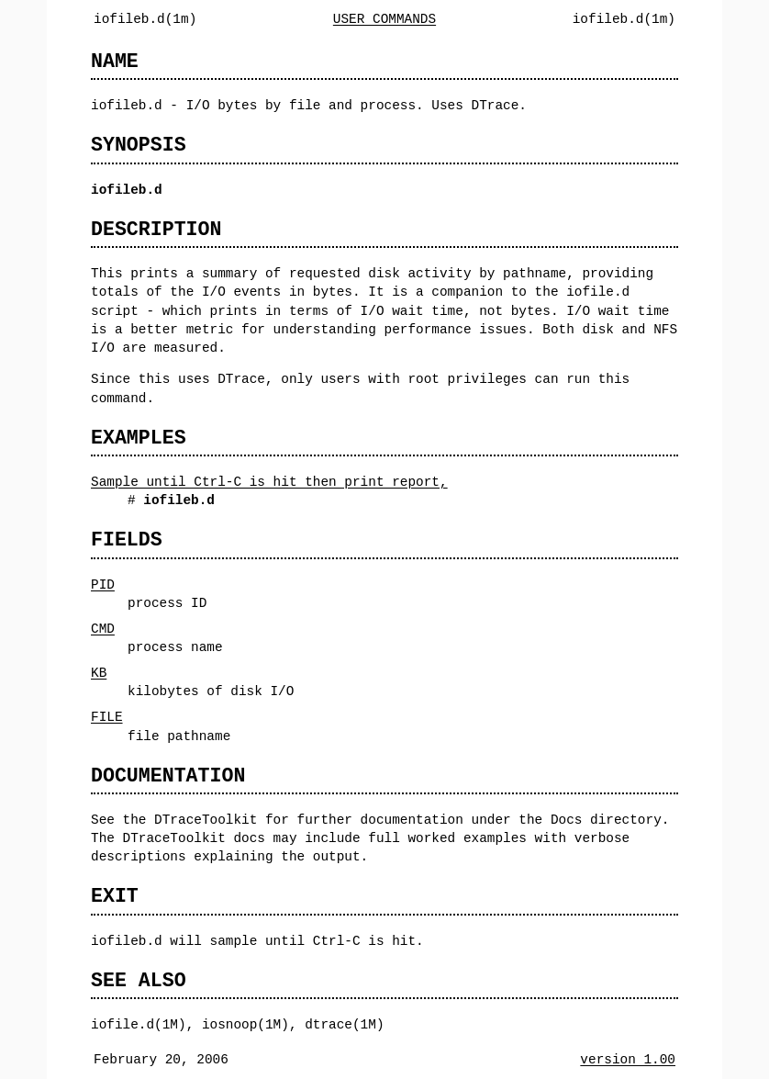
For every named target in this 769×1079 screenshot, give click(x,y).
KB (98, 672)
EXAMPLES (138, 437)
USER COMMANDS (384, 19)
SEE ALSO (138, 980)
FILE (107, 716)
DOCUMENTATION (168, 775)
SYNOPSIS (138, 144)
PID (103, 584)
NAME (115, 61)
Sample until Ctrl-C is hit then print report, (269, 481)
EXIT (115, 895)
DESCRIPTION (156, 229)
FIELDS (126, 539)
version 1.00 (627, 1059)
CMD (103, 628)
